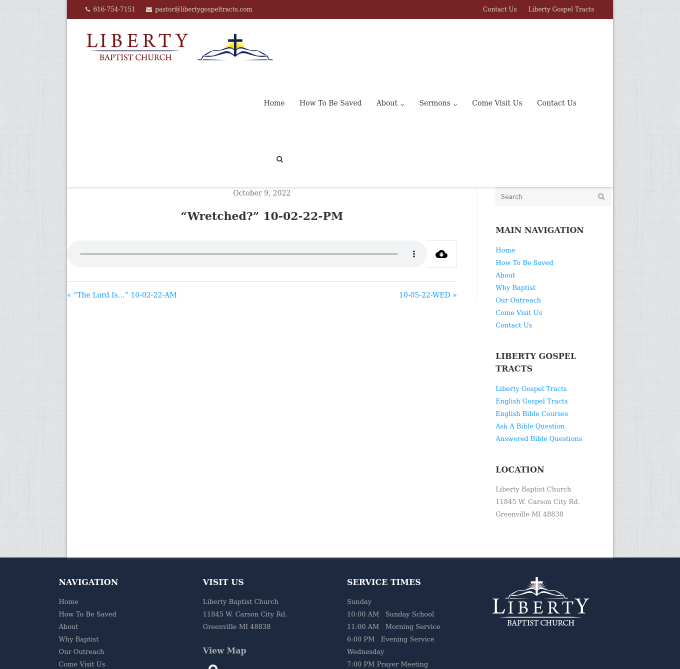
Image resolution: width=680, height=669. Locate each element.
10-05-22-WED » (428, 239)
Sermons (434, 47)
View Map (224, 595)
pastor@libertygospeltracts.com (203, 9)
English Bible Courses (532, 358)
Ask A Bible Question (530, 370)
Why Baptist (516, 232)
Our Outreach (518, 244)
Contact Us (500, 9)
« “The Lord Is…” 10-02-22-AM (122, 239)
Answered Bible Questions (539, 382)
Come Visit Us (497, 47)
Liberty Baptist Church (181, 656)
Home (274, 47)
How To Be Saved (331, 47)
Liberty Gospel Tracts (561, 9)
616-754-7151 (114, 9)
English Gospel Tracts (532, 345)
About (387, 47)
